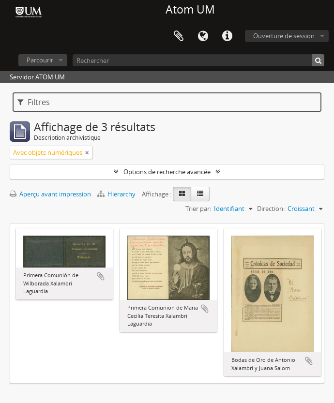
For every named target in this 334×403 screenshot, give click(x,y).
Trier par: (198, 208)
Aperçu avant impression (50, 194)
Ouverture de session (284, 35)
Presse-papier (179, 36)
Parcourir (40, 60)
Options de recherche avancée (167, 171)
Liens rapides (227, 36)
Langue (203, 36)
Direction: (271, 208)
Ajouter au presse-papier (101, 276)
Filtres (33, 102)
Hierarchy (117, 194)
